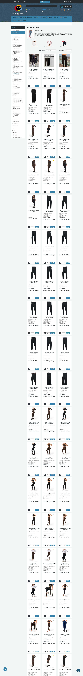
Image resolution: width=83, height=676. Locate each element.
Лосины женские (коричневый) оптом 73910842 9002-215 (40, 67)
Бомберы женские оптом (7, 33)
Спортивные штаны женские (48, 43)
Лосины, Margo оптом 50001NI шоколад (24, 561)
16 (60, 583)
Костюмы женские (6, 63)
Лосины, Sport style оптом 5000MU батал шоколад (56, 314)
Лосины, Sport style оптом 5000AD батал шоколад (56, 420)
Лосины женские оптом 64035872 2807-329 (40, 244)
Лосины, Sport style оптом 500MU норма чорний (40, 349)
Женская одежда (13, 16)
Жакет (4, 54)
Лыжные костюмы (6, 76)
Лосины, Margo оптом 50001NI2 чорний (56, 561)
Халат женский (6, 119)
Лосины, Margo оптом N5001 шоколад (56, 137)
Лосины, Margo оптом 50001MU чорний (40, 526)
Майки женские (6, 77)
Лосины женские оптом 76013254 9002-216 (24, 67)
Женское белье (20, 16)
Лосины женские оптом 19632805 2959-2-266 (72, 67)
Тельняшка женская (6, 112)
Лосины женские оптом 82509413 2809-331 (24, 244)
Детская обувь (46, 16)
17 (62, 583)
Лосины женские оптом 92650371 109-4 (56, 67)
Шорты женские (6, 124)
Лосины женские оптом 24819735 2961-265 (24, 102)
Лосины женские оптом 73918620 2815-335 (56, 208)
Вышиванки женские (7, 40)
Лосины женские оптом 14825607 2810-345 (40, 173)
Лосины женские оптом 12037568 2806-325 (72, 244)
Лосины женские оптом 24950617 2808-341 (72, 173)
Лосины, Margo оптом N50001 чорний (72, 137)
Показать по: (67, 47)
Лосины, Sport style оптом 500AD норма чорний (40, 455)
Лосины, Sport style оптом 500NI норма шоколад (72, 349)
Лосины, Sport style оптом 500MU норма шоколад (72, 314)
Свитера (4, 98)
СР (70, 9)
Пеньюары (5, 89)
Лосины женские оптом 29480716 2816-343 (56, 173)
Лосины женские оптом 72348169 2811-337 (40, 208)
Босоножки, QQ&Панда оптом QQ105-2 (48, 637)
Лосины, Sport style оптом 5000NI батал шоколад (56, 349)
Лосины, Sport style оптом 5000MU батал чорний (24, 349)
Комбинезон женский (7, 62)
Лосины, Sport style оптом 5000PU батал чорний (56, 384)
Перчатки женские (6, 90)
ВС (79, 9)
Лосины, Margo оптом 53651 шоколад (24, 491)
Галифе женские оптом (7, 43)
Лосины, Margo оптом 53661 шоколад (40, 491)
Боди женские (5, 32)
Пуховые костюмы (6, 95)
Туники (4, 117)
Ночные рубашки (6, 83)
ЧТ (73, 9)
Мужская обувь (33, 16)
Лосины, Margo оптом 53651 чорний (56, 455)
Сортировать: (39, 47)
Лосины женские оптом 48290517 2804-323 (24, 279)
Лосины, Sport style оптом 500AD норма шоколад (72, 420)
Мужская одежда (6, 16)
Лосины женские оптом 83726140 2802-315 (24, 314)
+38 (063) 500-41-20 (31, 9)
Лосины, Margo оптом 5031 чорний (72, 526)
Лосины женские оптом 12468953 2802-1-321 (40, 279)
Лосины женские (6, 75)
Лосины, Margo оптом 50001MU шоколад (72, 491)
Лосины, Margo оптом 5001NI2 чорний (72, 561)
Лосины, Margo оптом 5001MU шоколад (24, 526)
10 (47, 583)
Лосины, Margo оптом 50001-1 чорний (72, 102)
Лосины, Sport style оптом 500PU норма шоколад (40, 420)
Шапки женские (6, 122)
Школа (51, 16)
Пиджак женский (6, 91)
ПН (66, 9)
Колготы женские (6, 60)
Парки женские (6, 88)
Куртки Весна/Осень (6, 68)
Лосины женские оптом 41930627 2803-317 (72, 279)
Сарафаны (5, 97)
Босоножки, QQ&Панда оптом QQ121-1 (56, 601)
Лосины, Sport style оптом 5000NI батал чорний (24, 384)
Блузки (4, 34)
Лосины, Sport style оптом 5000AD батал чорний (24, 455)
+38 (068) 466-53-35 (51, 9)
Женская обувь (40, 16)
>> (66, 583)
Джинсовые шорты (6, 52)
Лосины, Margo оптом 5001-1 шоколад (56, 102)
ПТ (75, 9)
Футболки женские (6, 118)
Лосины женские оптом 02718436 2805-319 (56, 279)
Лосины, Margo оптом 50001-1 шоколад (40, 102)
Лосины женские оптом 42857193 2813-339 (24, 208)
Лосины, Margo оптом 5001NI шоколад (40, 561)
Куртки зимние (5, 70)
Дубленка (5, 53)
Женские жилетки (6, 55)
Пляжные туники (6, 94)
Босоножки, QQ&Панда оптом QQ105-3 (72, 601)
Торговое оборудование (68, 16)
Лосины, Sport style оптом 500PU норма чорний (72, 384)
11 (49, 583)
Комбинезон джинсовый (7, 61)
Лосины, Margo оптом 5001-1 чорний (24, 137)
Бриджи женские (6, 35)
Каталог (7, 20)
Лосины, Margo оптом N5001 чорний (24, 172)
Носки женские (6, 80)
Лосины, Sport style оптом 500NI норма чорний (40, 384)
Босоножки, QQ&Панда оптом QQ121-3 (24, 601)
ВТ (68, 9)
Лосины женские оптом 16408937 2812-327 (56, 244)
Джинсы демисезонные (7, 46)
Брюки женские (6, 36)
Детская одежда (27, 16)
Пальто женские (6, 87)
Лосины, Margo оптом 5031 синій (56, 490)
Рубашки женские (6, 96)
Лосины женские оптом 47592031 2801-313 (40, 314)
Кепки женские (6, 59)
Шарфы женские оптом (7, 123)
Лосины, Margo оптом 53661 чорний (72, 455)
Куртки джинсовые (6, 69)
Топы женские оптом (7, 116)
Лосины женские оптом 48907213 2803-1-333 (72, 208)
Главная (4, 20)
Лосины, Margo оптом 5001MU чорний (56, 526)
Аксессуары (55, 16)
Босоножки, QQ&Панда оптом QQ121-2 (40, 601)
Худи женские (5, 121)
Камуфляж (61, 16)
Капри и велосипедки (7, 56)
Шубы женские (6, 125)
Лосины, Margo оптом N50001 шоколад (40, 137)
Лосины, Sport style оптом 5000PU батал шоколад (24, 420)
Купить (27, 118)
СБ (77, 9)
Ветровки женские (6, 39)
